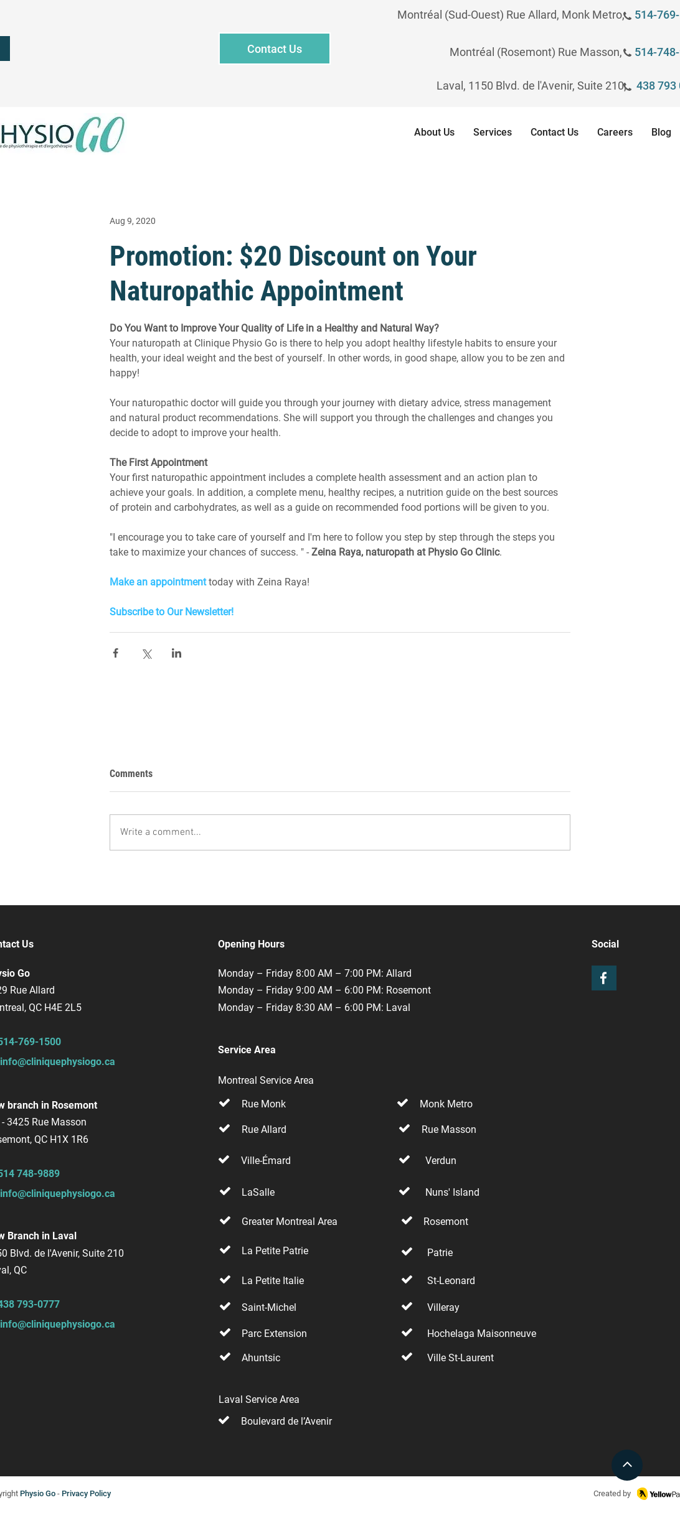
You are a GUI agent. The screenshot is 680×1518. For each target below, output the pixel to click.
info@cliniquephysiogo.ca (57, 1062)
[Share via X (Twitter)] (146, 653)
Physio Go (37, 1493)
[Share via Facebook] (115, 653)
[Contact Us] (275, 48)
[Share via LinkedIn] (176, 653)
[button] (492, 134)
